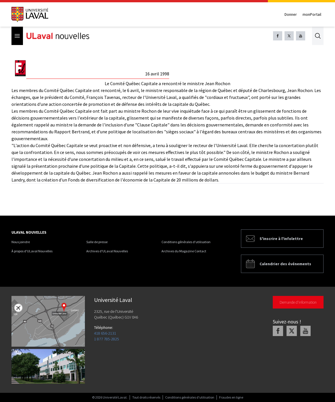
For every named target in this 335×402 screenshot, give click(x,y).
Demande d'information (298, 302)
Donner (291, 14)
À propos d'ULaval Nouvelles (31, 251)
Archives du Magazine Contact (183, 251)
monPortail (312, 14)
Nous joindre (20, 242)
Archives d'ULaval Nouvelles (107, 251)
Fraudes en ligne (231, 397)
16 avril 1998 (157, 74)
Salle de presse (97, 242)
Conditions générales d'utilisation (186, 242)
